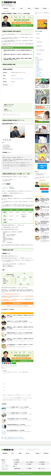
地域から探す (38, 73)
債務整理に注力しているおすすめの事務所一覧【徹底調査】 (17, 305)
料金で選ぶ (27, 453)
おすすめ (13, 8)
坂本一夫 (5, 367)
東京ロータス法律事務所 (29, 462)
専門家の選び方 (37, 8)
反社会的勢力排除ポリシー (5, 469)
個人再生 (37, 64)
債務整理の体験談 (39, 76)
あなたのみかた (5, 187)
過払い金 (37, 62)
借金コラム (38, 71)
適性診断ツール (38, 453)
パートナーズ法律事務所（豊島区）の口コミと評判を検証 (17, 412)
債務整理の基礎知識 (39, 59)
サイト (4, 390)
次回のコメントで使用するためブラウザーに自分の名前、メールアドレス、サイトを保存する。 (17, 395)
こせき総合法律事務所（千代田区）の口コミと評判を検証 (17, 418)
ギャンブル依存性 (39, 72)
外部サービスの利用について (5, 465)
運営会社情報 (45, 8)
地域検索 (20, 453)
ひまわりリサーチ (5, 188)
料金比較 (21, 8)
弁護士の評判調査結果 (13, 365)
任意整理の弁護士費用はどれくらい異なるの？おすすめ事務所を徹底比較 (19, 332)
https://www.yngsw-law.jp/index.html (17, 78)
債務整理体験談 (6, 8)
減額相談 (29, 8)
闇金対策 (37, 67)
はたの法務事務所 (16, 462)
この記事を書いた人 (5, 309)
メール (4, 387)
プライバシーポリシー (5, 464)
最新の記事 (12, 309)
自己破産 (37, 66)
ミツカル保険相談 (28, 468)
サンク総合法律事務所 (41, 462)
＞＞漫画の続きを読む (42, 166)
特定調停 (37, 63)
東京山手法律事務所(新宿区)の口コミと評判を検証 (15, 430)
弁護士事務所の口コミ (6, 365)
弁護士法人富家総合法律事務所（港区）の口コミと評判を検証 (14, 438)
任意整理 (37, 60)
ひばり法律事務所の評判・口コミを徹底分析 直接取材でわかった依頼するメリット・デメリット (44, 238)
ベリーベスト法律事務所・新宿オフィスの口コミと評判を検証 (18, 407)
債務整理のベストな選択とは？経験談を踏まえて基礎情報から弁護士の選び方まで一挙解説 (44, 200)
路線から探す (38, 75)
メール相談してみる (45, 191)
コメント (5, 373)
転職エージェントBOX (41, 468)
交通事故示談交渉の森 (17, 468)
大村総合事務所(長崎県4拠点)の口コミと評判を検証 (16, 424)
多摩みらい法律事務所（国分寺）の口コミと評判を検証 (13, 437)
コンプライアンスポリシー (5, 466)
